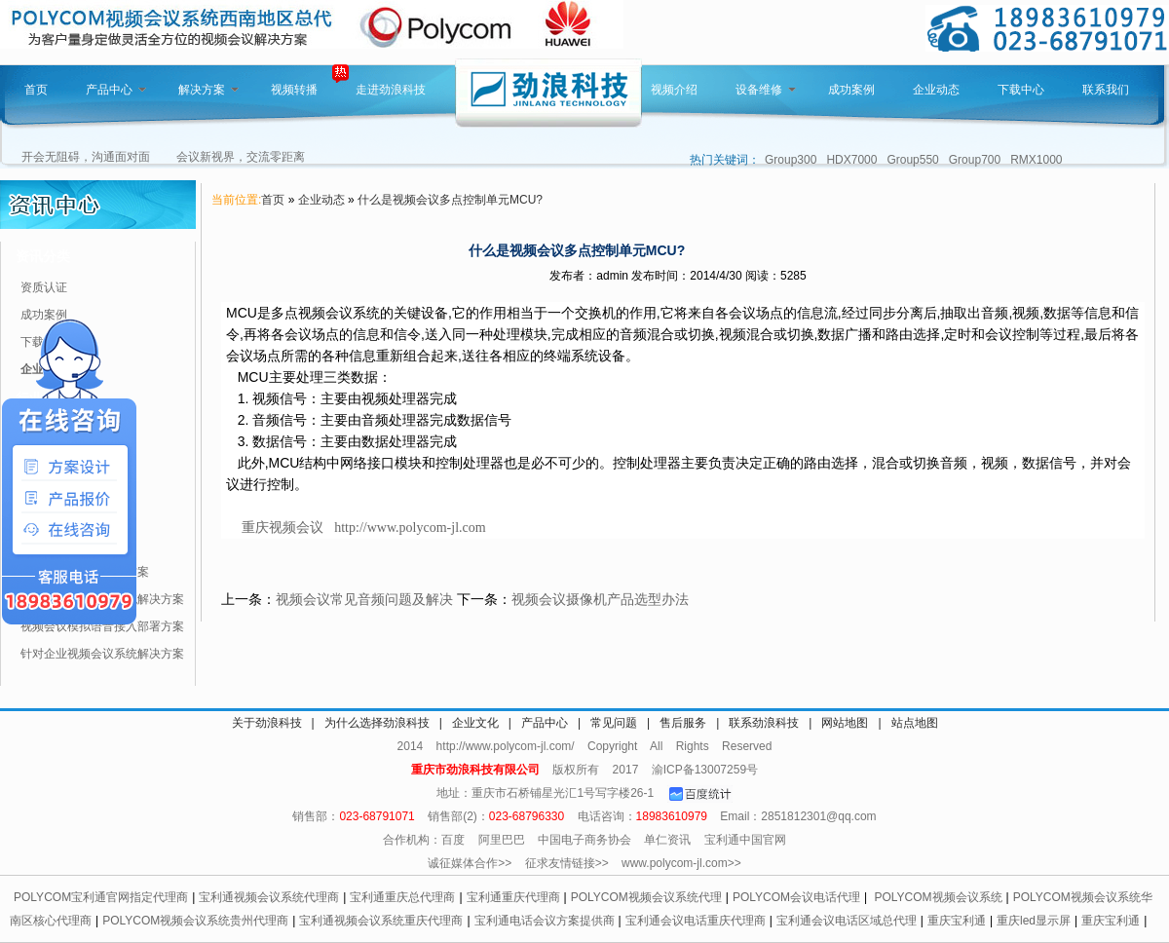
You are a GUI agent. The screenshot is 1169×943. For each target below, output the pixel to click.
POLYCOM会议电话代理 (796, 897)
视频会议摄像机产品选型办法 (600, 599)
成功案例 (851, 89)
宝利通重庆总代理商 (402, 897)
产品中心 (116, 89)
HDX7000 (851, 160)
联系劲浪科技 (764, 723)
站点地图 (914, 723)
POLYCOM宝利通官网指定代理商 (101, 897)
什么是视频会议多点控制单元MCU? (450, 200)
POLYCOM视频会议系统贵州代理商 (195, 920)
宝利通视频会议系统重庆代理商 (381, 920)
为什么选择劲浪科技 (377, 723)
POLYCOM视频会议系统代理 (646, 897)
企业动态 (936, 89)
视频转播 (294, 89)
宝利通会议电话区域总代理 (846, 920)
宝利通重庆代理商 (513, 897)
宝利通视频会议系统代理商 (269, 897)
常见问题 (613, 723)
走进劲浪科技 (391, 89)
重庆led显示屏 (1034, 920)
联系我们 (1105, 89)
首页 (36, 89)
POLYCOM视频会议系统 (937, 897)
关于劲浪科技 (267, 723)
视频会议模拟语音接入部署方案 (102, 626)
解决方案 (208, 89)
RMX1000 (1036, 160)
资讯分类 (43, 256)
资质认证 (43, 287)
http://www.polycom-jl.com (409, 527)
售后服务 (683, 723)
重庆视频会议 (282, 527)
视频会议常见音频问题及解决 (364, 599)
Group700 (974, 160)
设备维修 (765, 89)
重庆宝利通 (956, 920)
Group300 (790, 160)
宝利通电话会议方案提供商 (544, 920)
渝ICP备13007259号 (705, 769)
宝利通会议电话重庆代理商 (695, 920)
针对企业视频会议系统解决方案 (102, 653)
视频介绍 (674, 89)
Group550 (912, 160)
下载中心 (1021, 89)
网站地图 (844, 723)
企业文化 (475, 723)
